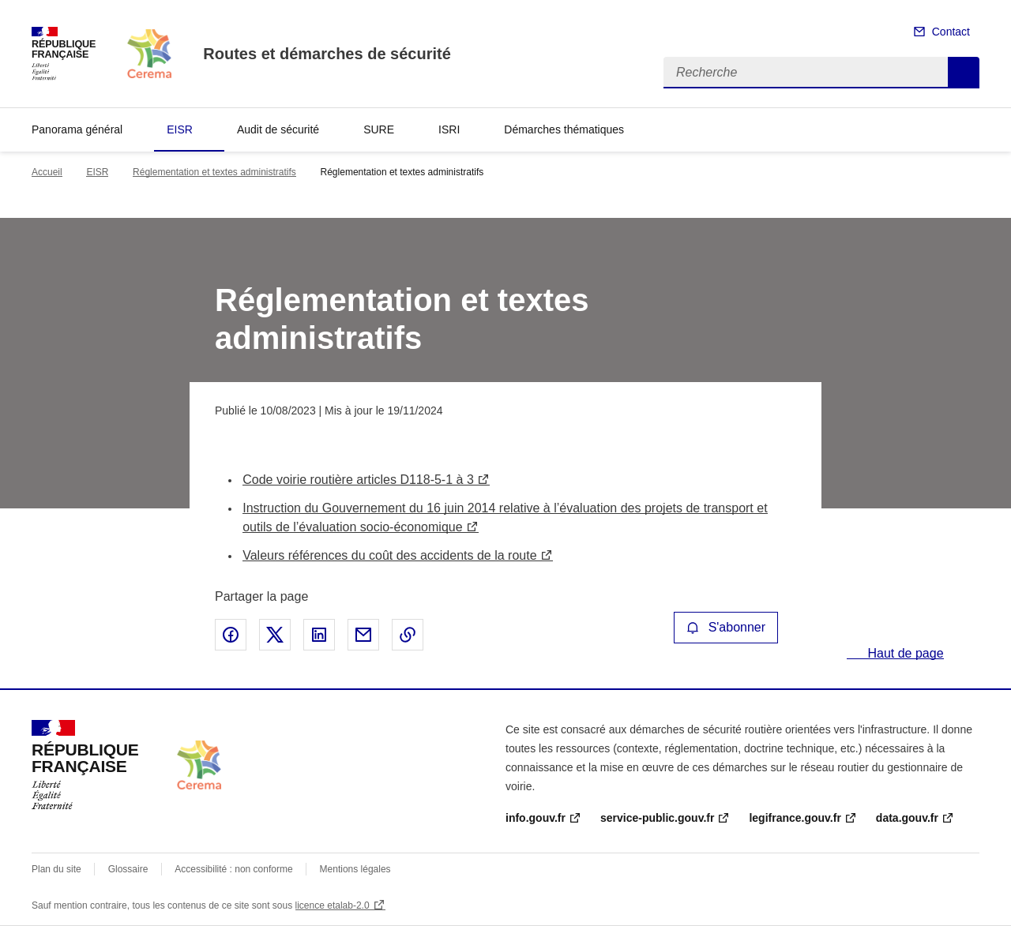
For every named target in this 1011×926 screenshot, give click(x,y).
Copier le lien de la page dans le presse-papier (407, 634)
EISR (180, 129)
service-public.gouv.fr (657, 818)
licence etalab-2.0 (332, 905)
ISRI (449, 129)
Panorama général (77, 129)
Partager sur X (275, 634)
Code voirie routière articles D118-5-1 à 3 (358, 479)
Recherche (963, 72)
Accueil (47, 172)
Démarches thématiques (564, 129)
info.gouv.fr (536, 818)
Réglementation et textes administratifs (214, 172)
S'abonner (725, 627)
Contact (951, 31)
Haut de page (904, 653)
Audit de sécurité (278, 129)
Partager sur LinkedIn (319, 634)
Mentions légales (355, 869)
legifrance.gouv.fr (794, 818)
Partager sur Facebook (230, 634)
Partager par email (363, 634)
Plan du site (56, 869)
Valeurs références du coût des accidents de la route (389, 555)
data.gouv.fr (907, 818)
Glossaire (128, 869)
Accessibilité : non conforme (233, 869)
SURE (378, 129)
